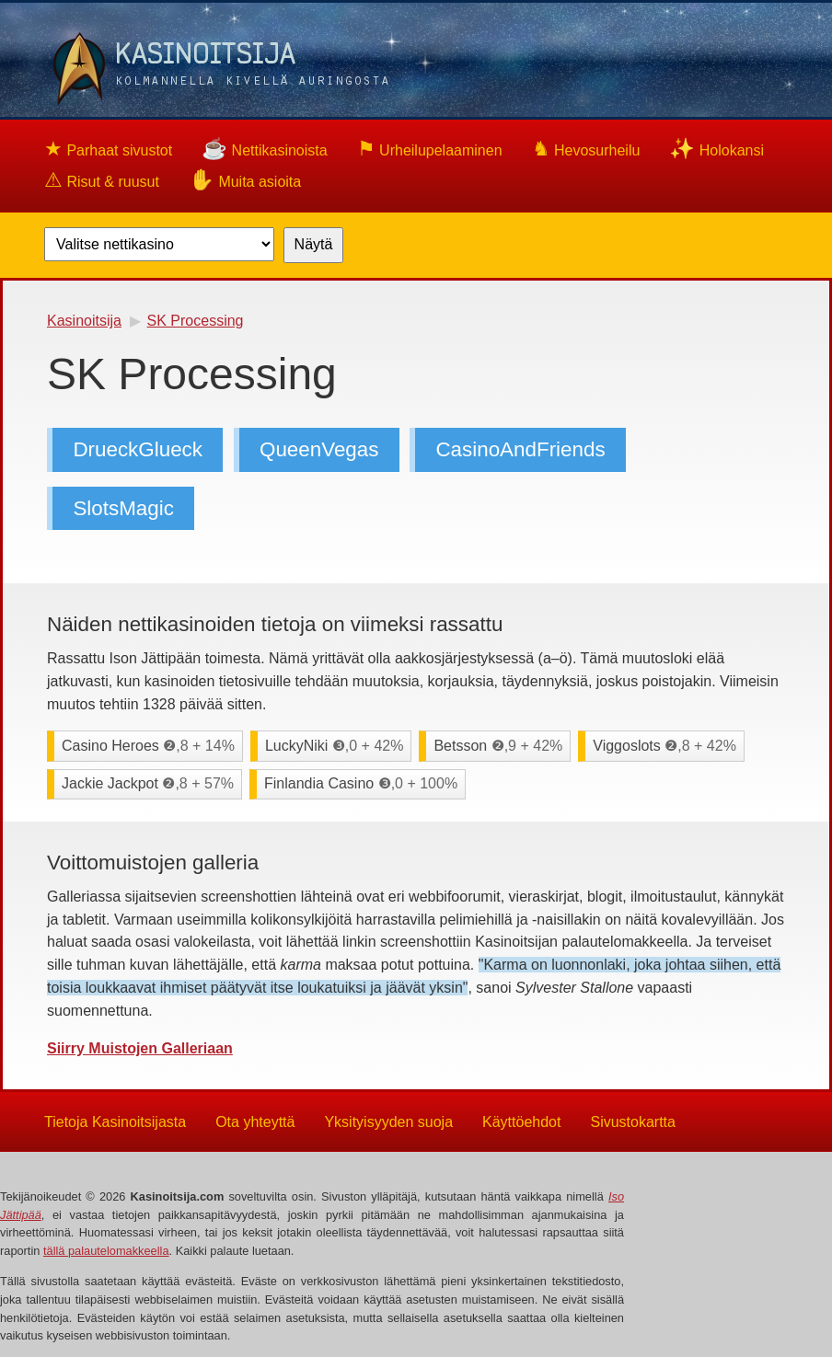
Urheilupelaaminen (430, 148)
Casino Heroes (148, 745)
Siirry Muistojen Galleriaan (140, 1048)
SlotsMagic (123, 508)
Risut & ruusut (101, 179)
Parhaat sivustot (108, 148)
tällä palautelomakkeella (106, 1251)
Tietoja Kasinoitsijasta (115, 1121)
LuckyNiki (334, 745)
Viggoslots (664, 745)
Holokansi (716, 148)
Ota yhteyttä (255, 1121)
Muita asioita (245, 179)
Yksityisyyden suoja (388, 1121)
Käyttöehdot (521, 1121)
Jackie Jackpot (148, 783)
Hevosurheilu (586, 148)
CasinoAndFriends (520, 449)
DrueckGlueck (137, 449)
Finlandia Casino (360, 783)
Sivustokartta (632, 1121)
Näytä (314, 244)
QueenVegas (319, 449)
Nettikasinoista (265, 148)
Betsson (497, 745)
